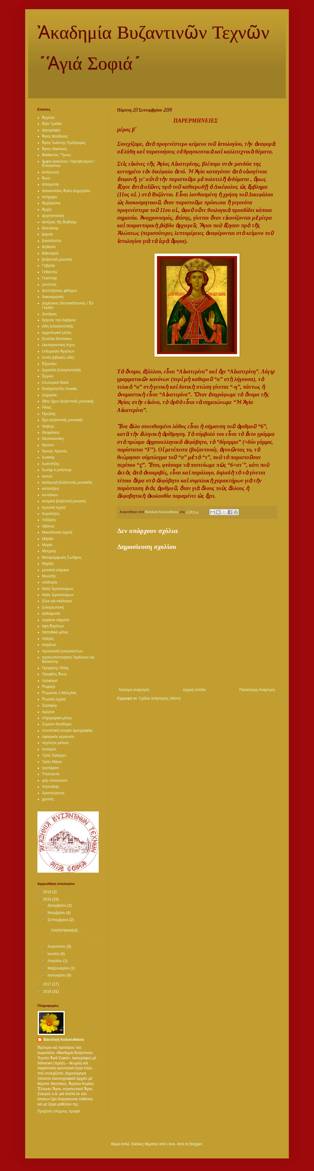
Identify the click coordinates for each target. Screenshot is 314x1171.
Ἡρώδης (49, 414)
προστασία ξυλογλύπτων (62, 651)
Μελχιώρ (49, 551)
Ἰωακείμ (48, 457)
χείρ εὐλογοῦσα (54, 780)
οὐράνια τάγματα (55, 620)
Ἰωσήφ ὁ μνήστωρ (56, 470)
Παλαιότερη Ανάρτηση (257, 690)
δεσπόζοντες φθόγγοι (59, 291)
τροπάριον (50, 768)
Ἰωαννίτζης (50, 464)
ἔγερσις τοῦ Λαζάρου (59, 320)
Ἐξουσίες (49, 364)
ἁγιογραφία (51, 130)
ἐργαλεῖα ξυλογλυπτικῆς (61, 370)
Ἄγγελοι (48, 117)
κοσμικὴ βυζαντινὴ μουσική (64, 501)
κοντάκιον (50, 495)
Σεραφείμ (49, 705)
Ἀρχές (47, 209)
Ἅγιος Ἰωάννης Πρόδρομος (64, 143)
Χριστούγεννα (53, 793)
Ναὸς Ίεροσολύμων (58, 595)
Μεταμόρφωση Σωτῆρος (62, 557)
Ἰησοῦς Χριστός (54, 451)
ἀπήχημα (49, 197)
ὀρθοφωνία (51, 613)
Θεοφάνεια (50, 432)
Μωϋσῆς (49, 576)
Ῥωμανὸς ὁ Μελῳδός (59, 693)
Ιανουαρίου (57, 975)
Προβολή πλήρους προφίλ (58, 1111)
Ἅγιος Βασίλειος (55, 136)
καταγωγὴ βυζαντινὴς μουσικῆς (67, 482)
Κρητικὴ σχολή (54, 507)
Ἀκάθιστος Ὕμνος (56, 155)
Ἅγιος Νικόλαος (54, 149)
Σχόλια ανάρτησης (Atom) (160, 698)
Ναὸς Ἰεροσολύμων (57, 589)
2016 (47, 991)
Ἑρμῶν (47, 376)
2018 (47, 899)
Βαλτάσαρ (50, 228)
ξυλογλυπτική (53, 607)
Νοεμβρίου (57, 913)
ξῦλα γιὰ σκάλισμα (57, 601)
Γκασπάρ (49, 278)
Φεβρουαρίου (59, 968)
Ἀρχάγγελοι (51, 203)
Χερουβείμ (50, 786)
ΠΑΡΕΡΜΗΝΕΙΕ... (65, 928)
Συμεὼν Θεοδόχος (57, 724)
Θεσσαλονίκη (52, 438)
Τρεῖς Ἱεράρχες (54, 755)
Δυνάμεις (49, 314)
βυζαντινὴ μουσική (57, 259)
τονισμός (49, 749)
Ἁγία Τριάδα (52, 124)
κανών (47, 476)
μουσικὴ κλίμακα (55, 570)
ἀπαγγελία (50, 184)
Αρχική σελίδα (194, 690)
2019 (47, 892)
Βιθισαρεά (50, 253)
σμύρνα (48, 712)
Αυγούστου (57, 946)
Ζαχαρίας (49, 395)
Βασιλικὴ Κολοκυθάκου (64, 1039)
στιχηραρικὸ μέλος (57, 718)
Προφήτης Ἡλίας (55, 668)
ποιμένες (49, 645)
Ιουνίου (54, 954)
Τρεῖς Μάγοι (52, 762)
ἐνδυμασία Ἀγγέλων (58, 351)
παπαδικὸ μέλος (55, 632)
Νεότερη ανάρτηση (134, 690)
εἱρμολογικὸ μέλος (57, 333)
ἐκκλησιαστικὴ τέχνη (58, 345)
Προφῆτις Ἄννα (54, 674)
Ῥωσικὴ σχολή (54, 699)
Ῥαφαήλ (48, 687)
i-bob (171, 1144)
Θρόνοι (48, 445)
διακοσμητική (52, 297)
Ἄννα (46, 178)
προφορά (49, 680)
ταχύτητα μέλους (55, 743)
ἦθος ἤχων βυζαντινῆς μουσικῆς (68, 401)
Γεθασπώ (49, 272)
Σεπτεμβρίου (58, 920)
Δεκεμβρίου (57, 905)
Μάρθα (47, 539)
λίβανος (48, 526)
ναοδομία (49, 582)
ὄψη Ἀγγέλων (53, 626)
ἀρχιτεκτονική (53, 215)
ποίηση (48, 638)
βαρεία (47, 234)
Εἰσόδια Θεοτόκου (57, 339)
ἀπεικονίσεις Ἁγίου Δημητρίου (66, 191)
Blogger (196, 1144)
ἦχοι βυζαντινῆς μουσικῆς (62, 420)
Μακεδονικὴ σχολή (57, 532)
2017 (47, 984)
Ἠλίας (47, 407)
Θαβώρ (48, 426)
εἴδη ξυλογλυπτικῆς (57, 326)
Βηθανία (49, 247)
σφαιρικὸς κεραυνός (58, 737)
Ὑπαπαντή (50, 774)
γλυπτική (49, 284)
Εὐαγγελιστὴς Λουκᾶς (59, 389)
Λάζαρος (49, 520)
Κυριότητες (51, 514)
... (72, 937)
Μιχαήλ (48, 563)
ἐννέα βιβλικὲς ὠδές (58, 357)
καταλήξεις (50, 488)
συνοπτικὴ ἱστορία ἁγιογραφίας (67, 730)
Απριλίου (55, 961)
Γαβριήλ (48, 265)
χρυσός (48, 799)
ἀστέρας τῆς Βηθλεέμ (59, 222)
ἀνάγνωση (50, 172)
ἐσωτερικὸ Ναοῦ (55, 382)
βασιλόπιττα (51, 241)
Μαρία (47, 545)
